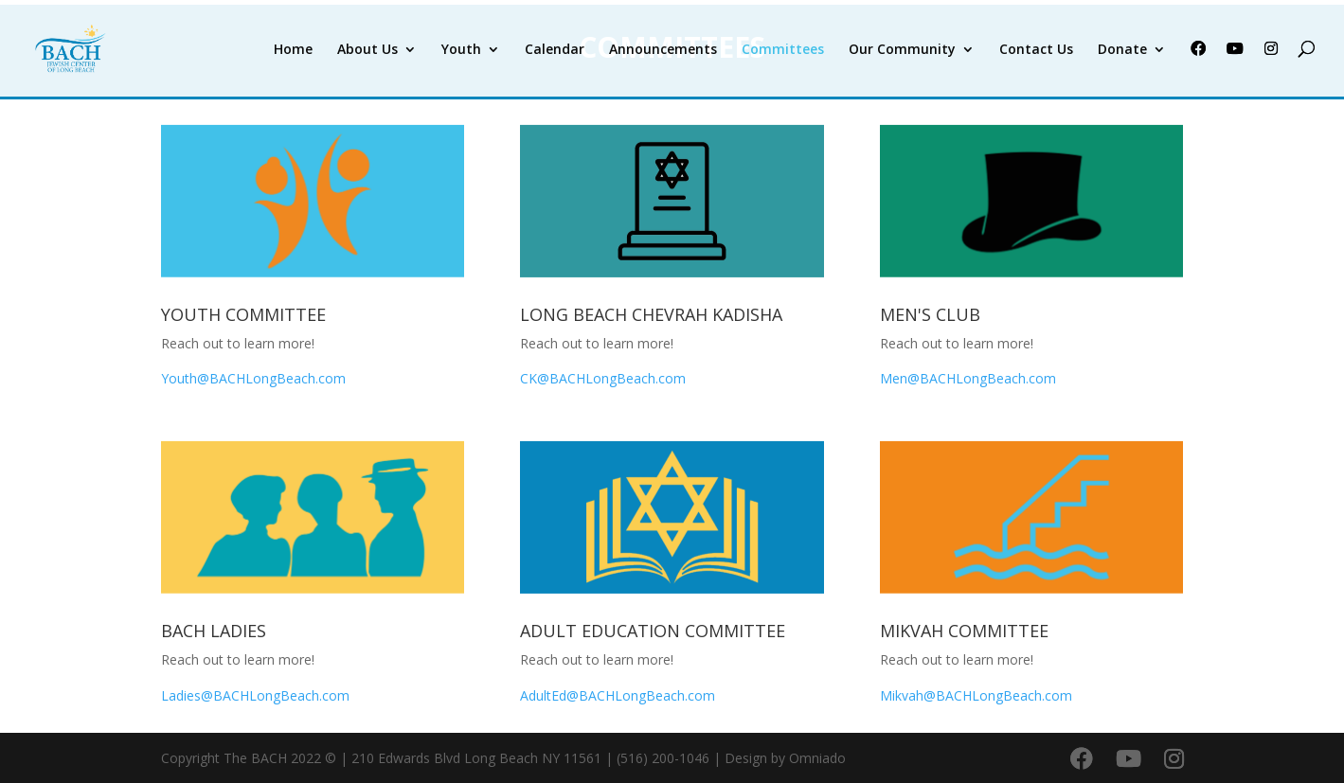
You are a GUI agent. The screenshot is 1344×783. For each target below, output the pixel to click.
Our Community (902, 50)
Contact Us (1036, 50)
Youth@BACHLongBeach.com (253, 378)
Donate (1122, 50)
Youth (461, 50)
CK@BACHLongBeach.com (605, 378)
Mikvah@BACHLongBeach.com (976, 695)
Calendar (554, 50)
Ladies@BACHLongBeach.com (255, 695)
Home (293, 50)
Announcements (663, 50)
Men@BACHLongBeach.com (968, 378)
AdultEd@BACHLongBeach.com (617, 695)
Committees (783, 50)
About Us (367, 50)
